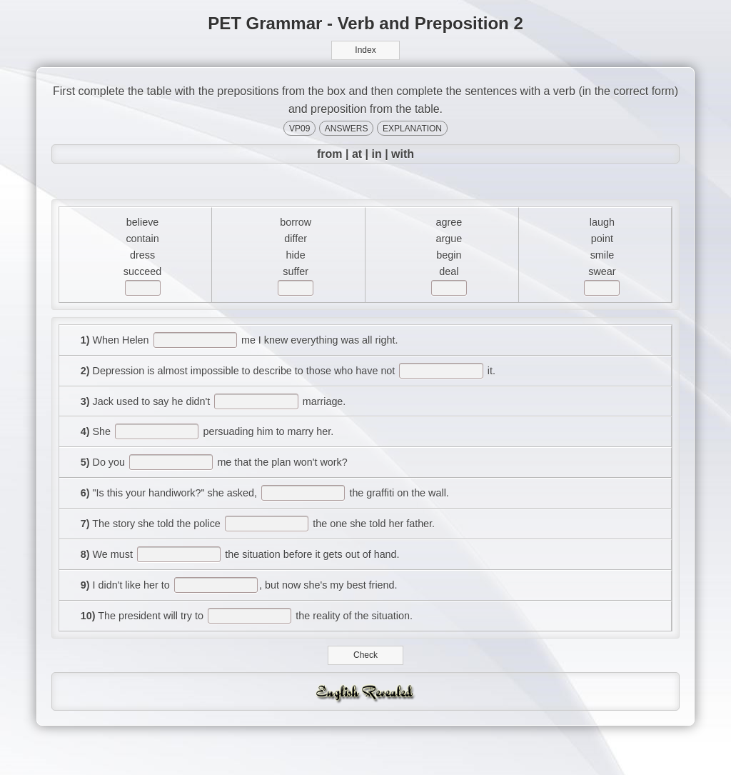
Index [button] (365, 50)
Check (365, 690)
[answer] (143, 298)
